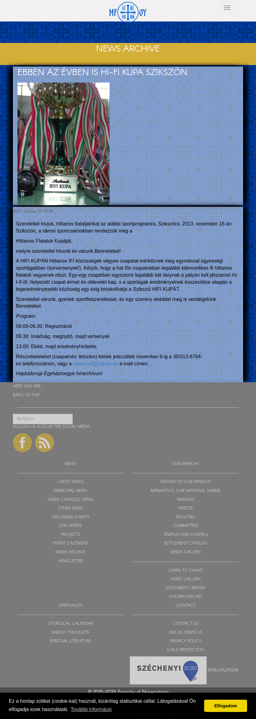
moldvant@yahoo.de (95, 363)
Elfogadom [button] (225, 705)
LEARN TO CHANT (186, 571)
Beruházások (223, 670)
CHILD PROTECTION (185, 650)
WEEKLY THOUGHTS (70, 633)
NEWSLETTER (70, 561)
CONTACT (185, 606)
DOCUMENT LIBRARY (185, 588)
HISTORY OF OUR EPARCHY (185, 482)
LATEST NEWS (70, 482)
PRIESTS (186, 508)
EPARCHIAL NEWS (70, 491)
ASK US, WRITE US (185, 633)
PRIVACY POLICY (185, 641)
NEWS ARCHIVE (70, 552)
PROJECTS (70, 535)
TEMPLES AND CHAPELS (185, 535)
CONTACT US (185, 624)
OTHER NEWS (70, 508)
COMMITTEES (185, 526)
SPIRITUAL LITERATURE (70, 641)
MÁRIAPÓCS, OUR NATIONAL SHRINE (185, 491)
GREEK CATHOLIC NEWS (71, 500)
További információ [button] (91, 709)
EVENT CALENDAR (70, 543)
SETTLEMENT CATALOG (185, 543)
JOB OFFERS (70, 526)
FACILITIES (185, 517)
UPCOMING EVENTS (70, 517)
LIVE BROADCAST (185, 597)
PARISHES (185, 500)
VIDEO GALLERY (186, 579)
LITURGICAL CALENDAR (70, 624)
